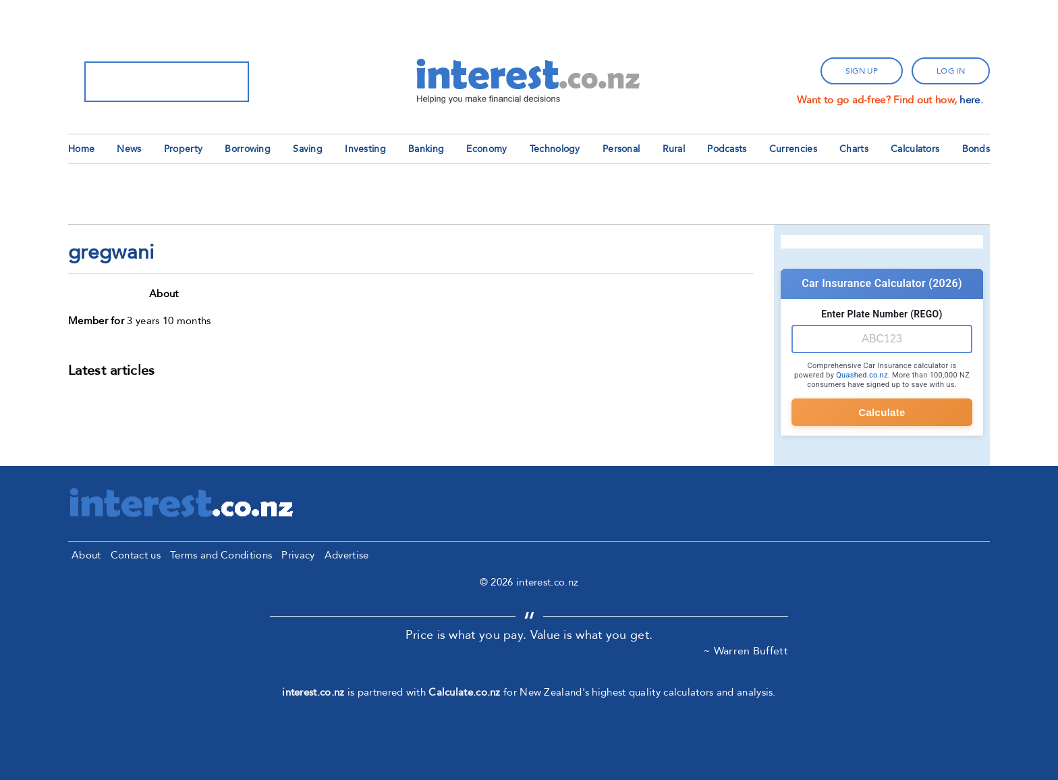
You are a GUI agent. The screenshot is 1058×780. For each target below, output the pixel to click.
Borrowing (248, 148)
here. (971, 100)
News (129, 148)
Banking (426, 148)
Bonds (976, 148)
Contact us (136, 555)
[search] (149, 82)
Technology (555, 148)
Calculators (915, 148)
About (86, 555)
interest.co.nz (313, 692)
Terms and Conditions (221, 555)
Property (183, 148)
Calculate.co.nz (464, 692)
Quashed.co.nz (862, 375)
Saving (308, 148)
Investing (365, 148)
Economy (486, 148)
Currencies (793, 148)
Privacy (297, 555)
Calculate (881, 412)
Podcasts (726, 148)
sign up (861, 71)
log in (951, 71)
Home (81, 148)
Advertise (347, 555)
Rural (674, 148)
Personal (621, 148)
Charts (853, 148)
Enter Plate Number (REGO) (881, 314)
